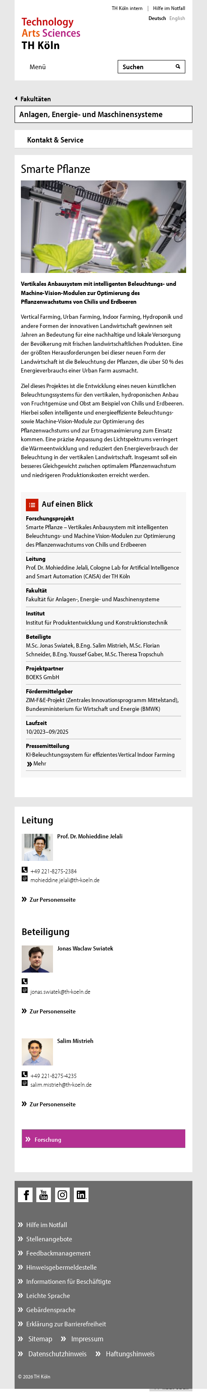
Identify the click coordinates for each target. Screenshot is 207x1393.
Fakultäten (35, 98)
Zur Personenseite (53, 899)
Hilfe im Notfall (169, 8)
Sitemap (39, 1338)
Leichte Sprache (48, 1295)
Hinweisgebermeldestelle (61, 1267)
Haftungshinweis (129, 1353)
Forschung (47, 1139)
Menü (38, 66)
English (177, 18)
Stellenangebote (49, 1238)
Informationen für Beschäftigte (68, 1281)
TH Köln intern (127, 8)
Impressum (87, 1338)
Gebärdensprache (51, 1309)
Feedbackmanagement (58, 1252)
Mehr (39, 763)
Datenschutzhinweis (57, 1353)
